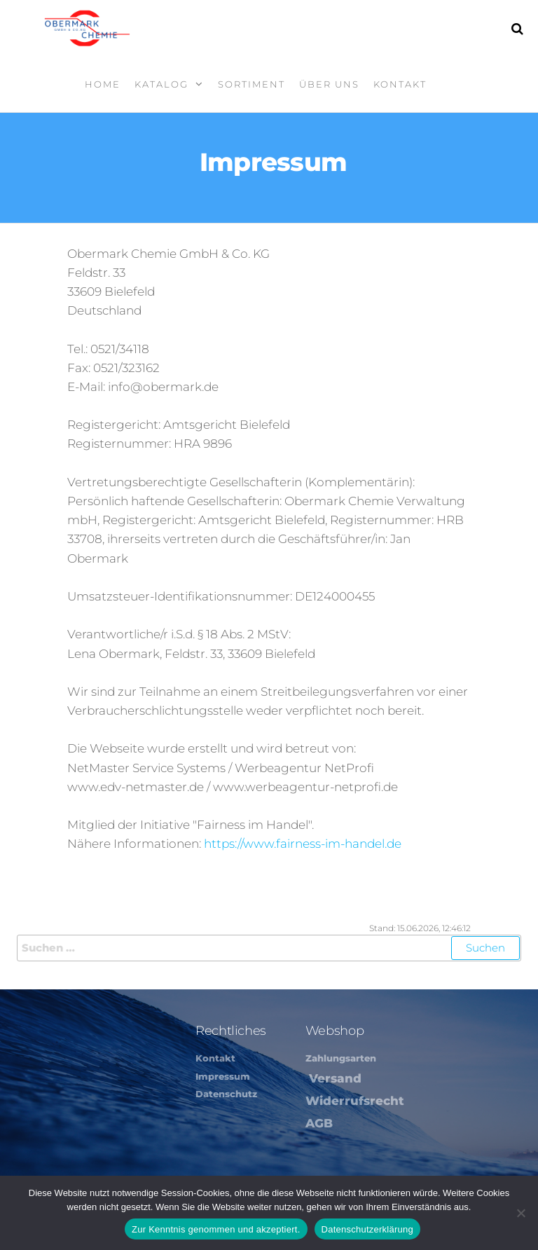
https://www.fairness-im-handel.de (302, 844)
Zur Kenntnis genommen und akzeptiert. (216, 1229)
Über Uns (329, 84)
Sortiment (251, 84)
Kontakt (400, 84)
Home (102, 84)
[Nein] (520, 1213)
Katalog (161, 84)
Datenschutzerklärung (367, 1229)
